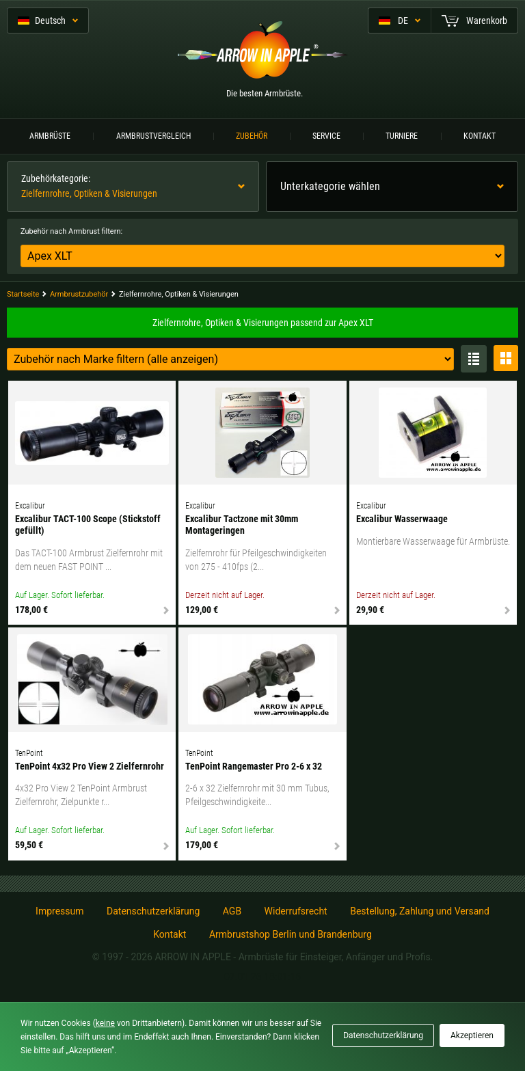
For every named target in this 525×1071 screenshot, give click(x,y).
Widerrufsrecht (296, 911)
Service (326, 136)
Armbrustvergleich (153, 136)
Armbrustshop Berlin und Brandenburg (290, 934)
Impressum (59, 911)
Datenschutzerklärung (153, 911)
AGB (232, 911)
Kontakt (479, 136)
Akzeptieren (472, 1035)
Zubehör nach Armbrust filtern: (71, 231)
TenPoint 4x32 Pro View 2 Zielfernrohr (89, 766)
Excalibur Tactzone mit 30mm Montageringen (241, 524)
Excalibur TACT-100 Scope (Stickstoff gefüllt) (88, 524)
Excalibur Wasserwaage (402, 518)
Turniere (402, 136)
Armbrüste (49, 136)
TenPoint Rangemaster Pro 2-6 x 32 (253, 766)
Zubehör (251, 136)
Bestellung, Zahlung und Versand (419, 911)
